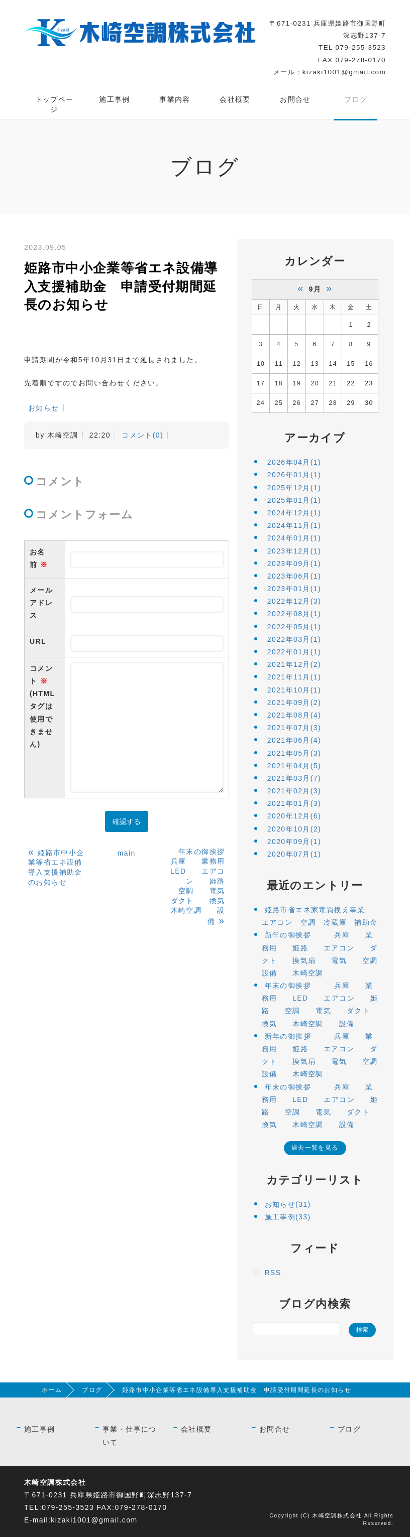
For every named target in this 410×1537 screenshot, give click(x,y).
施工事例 (114, 99)
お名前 (39, 558)
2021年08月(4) (294, 715)
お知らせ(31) (288, 1204)
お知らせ (43, 408)
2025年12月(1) (294, 488)
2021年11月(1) (294, 677)
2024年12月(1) (294, 513)
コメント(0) (142, 435)
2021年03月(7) (294, 778)
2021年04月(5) (294, 766)
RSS (273, 1273)
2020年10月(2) (294, 829)
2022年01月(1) (294, 652)
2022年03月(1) (294, 639)
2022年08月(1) (294, 614)
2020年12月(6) (294, 816)
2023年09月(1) (294, 564)
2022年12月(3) (294, 601)
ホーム (52, 1389)
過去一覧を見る (315, 1147)
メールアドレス (41, 602)
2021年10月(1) (294, 690)
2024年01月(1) (294, 538)
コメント (45, 707)
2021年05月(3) (294, 753)
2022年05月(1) (294, 627)
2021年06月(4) (294, 740)
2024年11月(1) (294, 525)
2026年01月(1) (294, 475)
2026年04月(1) (294, 462)
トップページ (54, 104)
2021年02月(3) (294, 791)
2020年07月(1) (294, 854)
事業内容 (174, 99)
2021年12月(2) (294, 664)
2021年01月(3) (294, 803)
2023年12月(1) (294, 551)
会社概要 (235, 99)
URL (38, 641)
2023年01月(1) (294, 589)
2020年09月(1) (294, 841)
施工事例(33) (288, 1217)
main (127, 853)
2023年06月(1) (294, 576)
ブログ (355, 99)
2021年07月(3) (294, 728)
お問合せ (295, 99)
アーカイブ (314, 438)
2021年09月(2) (294, 702)
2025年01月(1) (294, 500)
